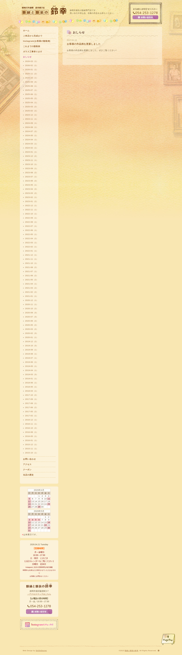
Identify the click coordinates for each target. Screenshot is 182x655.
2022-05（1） (31, 234)
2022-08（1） (31, 222)
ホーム (26, 30)
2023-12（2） (31, 156)
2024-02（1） (31, 148)
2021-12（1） (31, 255)
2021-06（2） (31, 276)
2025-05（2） (31, 98)
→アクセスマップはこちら (39, 594)
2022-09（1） (31, 218)
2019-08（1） (31, 354)
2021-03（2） (31, 288)
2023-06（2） (31, 181)
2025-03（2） (31, 107)
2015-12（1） (31, 444)
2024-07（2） (31, 131)
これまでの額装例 (31, 46)
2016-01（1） (31, 440)
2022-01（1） (31, 251)
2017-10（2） (31, 395)
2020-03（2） (31, 329)
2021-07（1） (31, 271)
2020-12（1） (31, 300)
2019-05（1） (31, 366)
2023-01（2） (31, 201)
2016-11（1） (31, 424)
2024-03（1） (31, 144)
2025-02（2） (31, 111)
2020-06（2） (31, 321)
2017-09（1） (31, 399)
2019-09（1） (31, 350)
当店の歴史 (28, 475)
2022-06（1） (31, 230)
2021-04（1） (31, 284)
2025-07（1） (31, 90)
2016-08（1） (31, 432)
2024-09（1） (31, 123)
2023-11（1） (31, 160)
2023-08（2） (31, 172)
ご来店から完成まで (32, 36)
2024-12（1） (31, 115)
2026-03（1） (31, 61)
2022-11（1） (31, 210)
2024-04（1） (31, 140)
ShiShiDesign (41, 650)
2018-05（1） (31, 387)
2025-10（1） (31, 78)
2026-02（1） (31, 65)
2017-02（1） (31, 416)
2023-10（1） (31, 164)
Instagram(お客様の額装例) (36, 41)
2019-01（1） (31, 379)
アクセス (27, 464)
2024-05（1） (31, 135)
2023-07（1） (31, 177)
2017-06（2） (31, 407)
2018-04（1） (31, 391)
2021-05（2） (31, 280)
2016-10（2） (31, 428)
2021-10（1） (31, 263)
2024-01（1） (31, 152)
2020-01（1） (31, 337)
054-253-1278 (145, 12)
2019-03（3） (31, 374)
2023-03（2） (31, 193)
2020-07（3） (31, 317)
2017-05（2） (31, 411)
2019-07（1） (31, 358)
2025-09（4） (31, 82)
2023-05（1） (31, 185)
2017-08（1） (31, 403)
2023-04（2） (31, 189)
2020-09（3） (31, 313)
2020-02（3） (31, 333)
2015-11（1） (31, 449)
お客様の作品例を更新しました (84, 44)
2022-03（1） (31, 243)
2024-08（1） (31, 127)
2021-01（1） (31, 296)
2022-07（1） (31, 226)
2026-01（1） (31, 69)
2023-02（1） (31, 197)
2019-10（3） (31, 346)
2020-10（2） (31, 308)
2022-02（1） (31, 247)
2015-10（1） (31, 453)
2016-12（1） (31, 420)
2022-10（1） (31, 214)
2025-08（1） (31, 86)
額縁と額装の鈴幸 (131, 650)
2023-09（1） (31, 168)
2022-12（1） (31, 205)
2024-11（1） (31, 119)
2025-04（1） (31, 102)
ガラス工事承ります (32, 51)
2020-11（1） (31, 304)
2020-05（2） (31, 325)
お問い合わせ (29, 459)
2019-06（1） (31, 362)
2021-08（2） (31, 267)
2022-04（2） (31, 238)
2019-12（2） (31, 341)
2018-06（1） (31, 383)
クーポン (27, 469)
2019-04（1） (31, 370)
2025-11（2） (31, 74)
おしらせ (27, 57)
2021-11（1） (31, 259)
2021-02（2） (31, 292)
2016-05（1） (31, 436)
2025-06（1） (31, 94)
